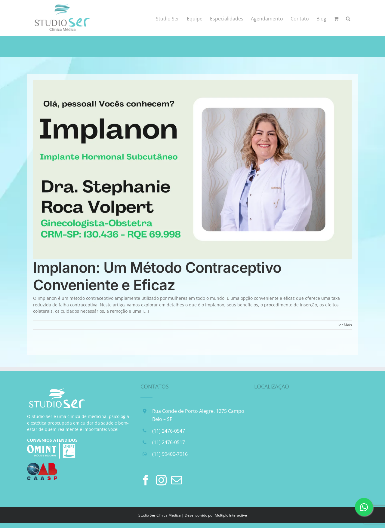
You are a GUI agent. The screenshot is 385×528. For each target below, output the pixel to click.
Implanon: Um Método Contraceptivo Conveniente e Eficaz (157, 276)
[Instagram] (161, 480)
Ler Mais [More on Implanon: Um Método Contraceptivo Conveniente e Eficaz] (344, 324)
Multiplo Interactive (231, 515)
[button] (348, 18)
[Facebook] (145, 480)
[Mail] (176, 480)
